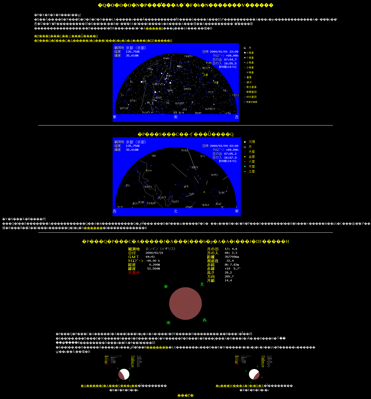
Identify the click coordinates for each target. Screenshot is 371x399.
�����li (154, 28)
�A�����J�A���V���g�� (112, 384)
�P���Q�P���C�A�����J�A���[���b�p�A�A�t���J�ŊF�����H (103, 40)
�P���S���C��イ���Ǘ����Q (66, 36)
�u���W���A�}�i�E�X (245, 384)
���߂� (185, 395)
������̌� (157, 347)
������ (93, 228)
